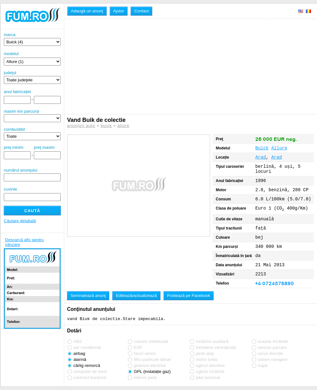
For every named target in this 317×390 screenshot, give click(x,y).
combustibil (14, 129)
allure (123, 125)
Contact (141, 11)
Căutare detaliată (20, 220)
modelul (11, 53)
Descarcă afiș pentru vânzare (24, 242)
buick (106, 125)
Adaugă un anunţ (87, 11)
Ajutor (118, 11)
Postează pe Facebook (188, 295)
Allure (279, 148)
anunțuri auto (81, 125)
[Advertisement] (129, 66)
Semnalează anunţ (88, 295)
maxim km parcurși (21, 111)
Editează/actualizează (136, 295)
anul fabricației (17, 91)
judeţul (32, 77)
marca (32, 39)
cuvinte (10, 189)
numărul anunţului (32, 174)
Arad (260, 157)
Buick (262, 148)
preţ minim (13, 147)
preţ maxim (44, 147)
